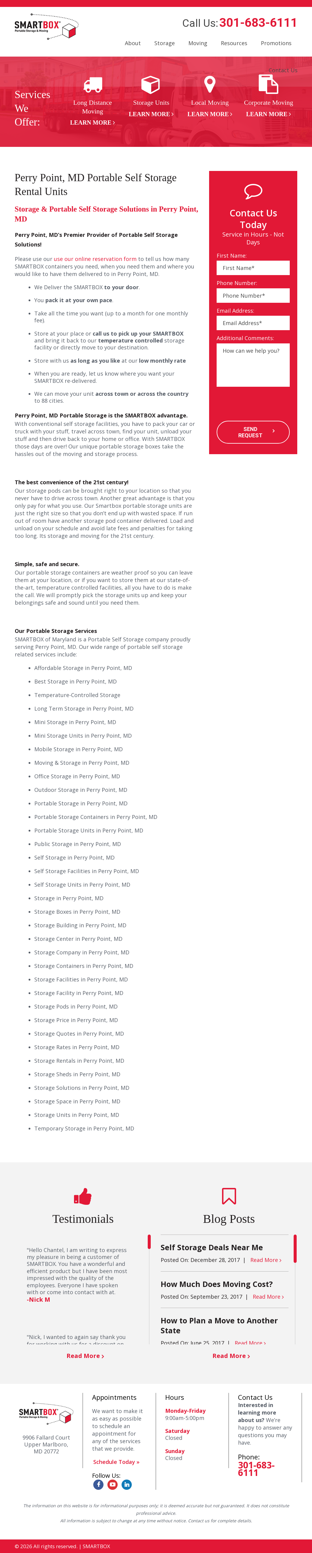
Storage (164, 43)
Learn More (90, 122)
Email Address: (235, 310)
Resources (234, 43)
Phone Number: (237, 283)
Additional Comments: (245, 338)
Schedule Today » (116, 1461)
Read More (83, 1356)
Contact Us (283, 70)
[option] (92, 100)
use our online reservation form (95, 258)
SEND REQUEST (250, 432)
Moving (197, 43)
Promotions (276, 43)
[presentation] (262, 404)
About (133, 43)
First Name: (232, 255)
